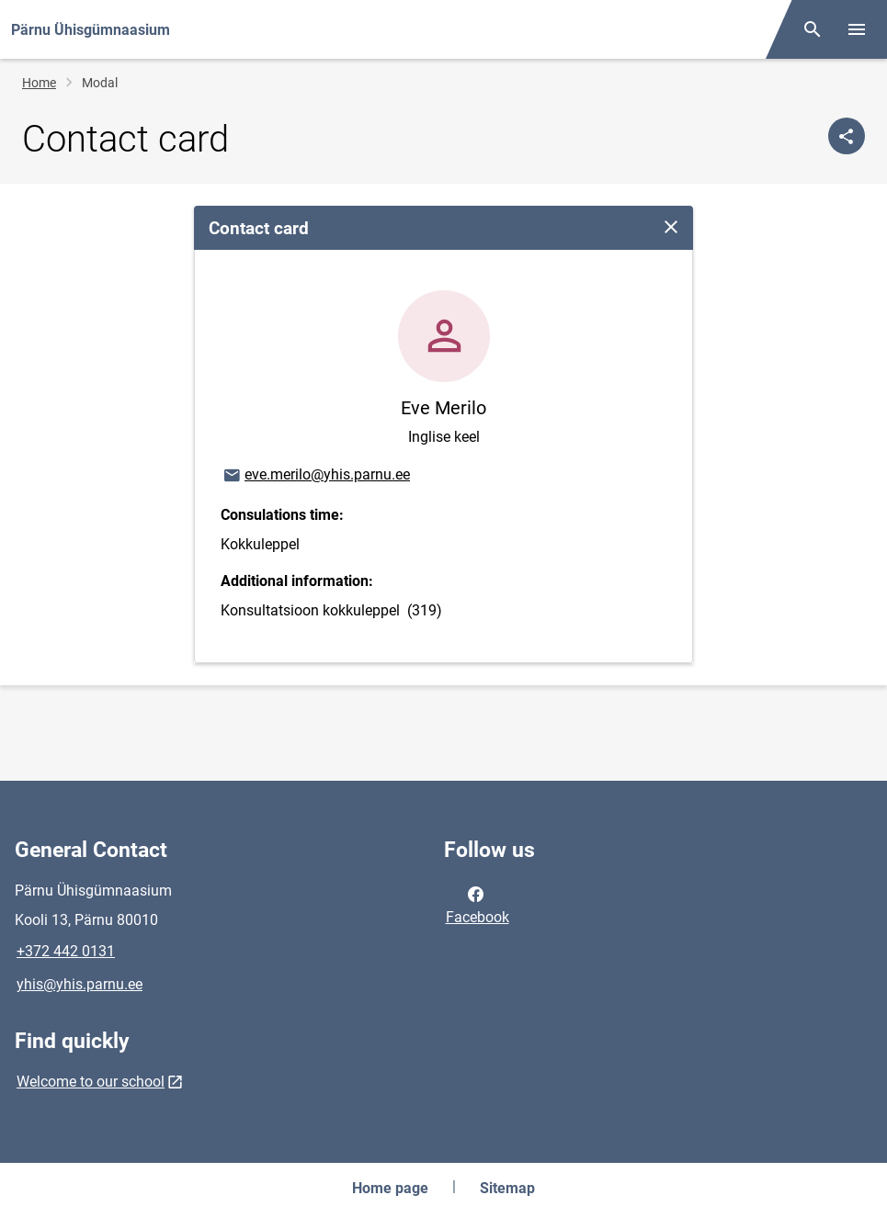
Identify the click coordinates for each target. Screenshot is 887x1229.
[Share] (846, 136)
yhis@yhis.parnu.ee (79, 984)
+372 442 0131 (66, 951)
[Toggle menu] (857, 29)
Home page (390, 1188)
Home (39, 82)
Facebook (477, 904)
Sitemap (507, 1188)
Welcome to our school (91, 1081)
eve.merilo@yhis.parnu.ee (316, 476)
